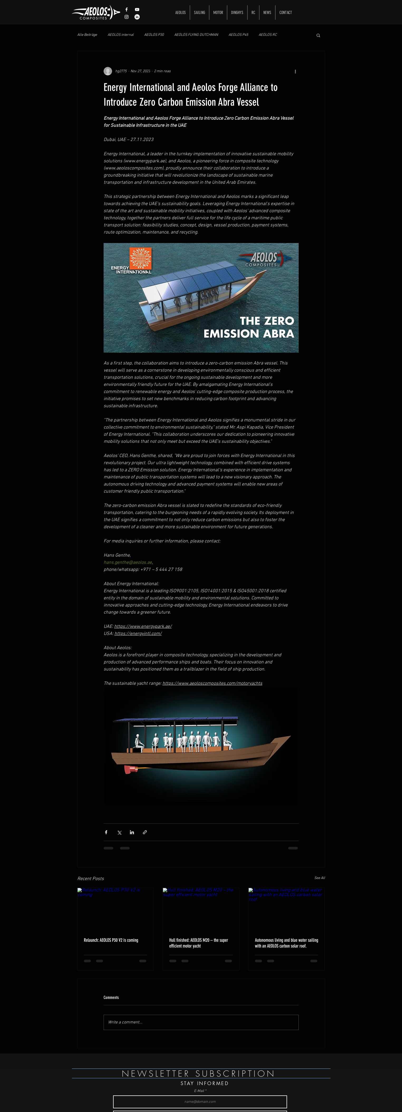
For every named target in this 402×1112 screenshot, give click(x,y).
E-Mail (199, 1091)
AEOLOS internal (121, 35)
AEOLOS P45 (238, 35)
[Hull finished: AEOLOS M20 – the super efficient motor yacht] (201, 909)
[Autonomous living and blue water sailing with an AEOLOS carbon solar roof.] (287, 909)
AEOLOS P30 (154, 35)
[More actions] (295, 71)
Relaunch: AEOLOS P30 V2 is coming (111, 940)
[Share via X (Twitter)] (119, 832)
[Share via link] (144, 832)
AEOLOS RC (268, 35)
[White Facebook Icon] (126, 9)
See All (319, 878)
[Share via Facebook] (106, 832)
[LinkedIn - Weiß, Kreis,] (137, 17)
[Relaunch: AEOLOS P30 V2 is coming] (116, 909)
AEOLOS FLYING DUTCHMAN (196, 35)
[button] (318, 35)
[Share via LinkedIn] (131, 832)
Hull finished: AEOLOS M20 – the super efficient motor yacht (198, 943)
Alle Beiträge (87, 35)
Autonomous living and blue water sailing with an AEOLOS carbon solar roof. (286, 943)
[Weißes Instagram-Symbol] (126, 17)
